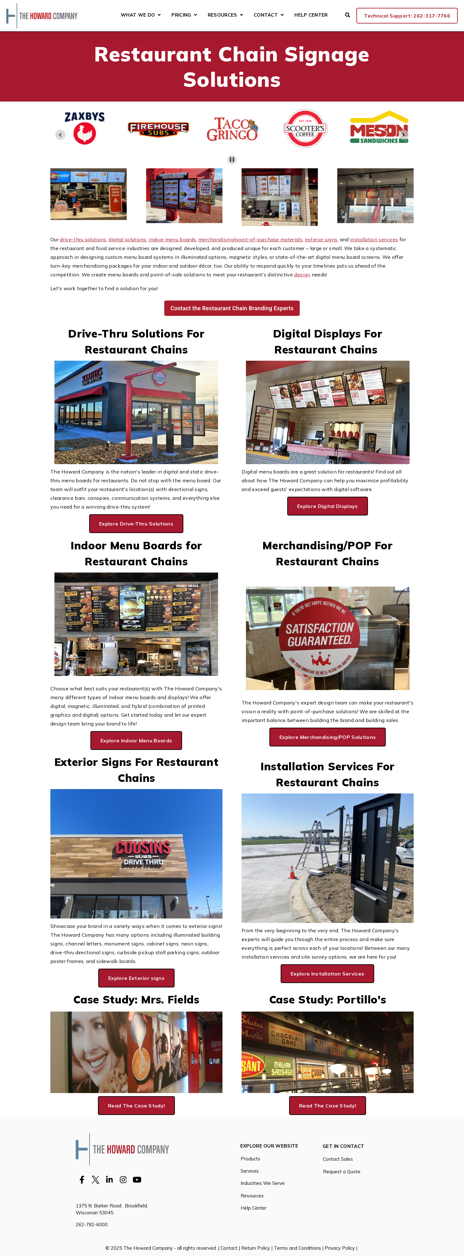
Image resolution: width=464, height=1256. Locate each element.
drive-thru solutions (83, 239)
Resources (222, 15)
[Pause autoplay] (232, 159)
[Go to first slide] (404, 135)
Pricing (181, 15)
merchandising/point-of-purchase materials (250, 239)
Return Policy (255, 1248)
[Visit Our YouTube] (137, 1179)
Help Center (311, 15)
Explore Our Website (269, 1146)
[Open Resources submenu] (241, 15)
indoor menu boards (172, 239)
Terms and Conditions (297, 1248)
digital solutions (127, 239)
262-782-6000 (92, 1224)
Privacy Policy (340, 1248)
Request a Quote (341, 1172)
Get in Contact (343, 1146)
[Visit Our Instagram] (123, 1179)
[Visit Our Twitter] (95, 1179)
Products (250, 1159)
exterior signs (321, 239)
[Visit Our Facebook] (82, 1179)
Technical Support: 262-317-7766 (407, 16)
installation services (374, 239)
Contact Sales (338, 1159)
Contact (266, 15)
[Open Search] (347, 15)
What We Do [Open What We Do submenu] (141, 16)
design (302, 274)
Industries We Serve (263, 1183)
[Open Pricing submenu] (195, 15)
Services (250, 1171)
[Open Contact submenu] (282, 15)
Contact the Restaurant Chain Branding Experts (232, 308)
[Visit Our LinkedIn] (109, 1179)
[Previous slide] (60, 135)
